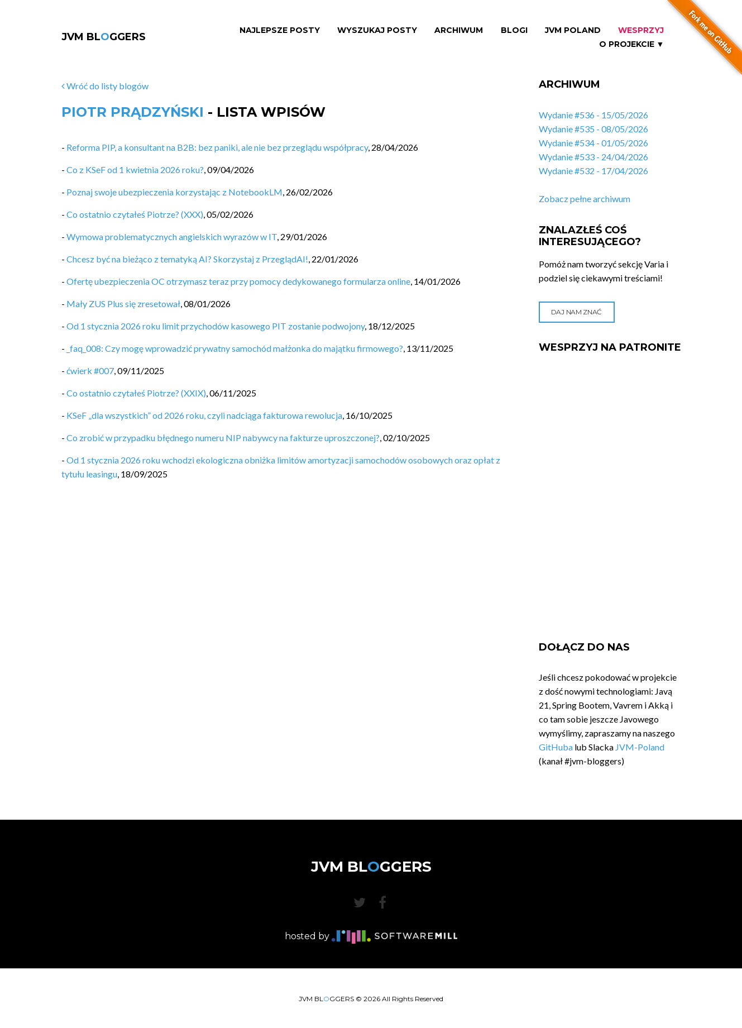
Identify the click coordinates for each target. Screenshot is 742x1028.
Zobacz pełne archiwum (584, 198)
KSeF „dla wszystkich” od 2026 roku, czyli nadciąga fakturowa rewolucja (204, 415)
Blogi (514, 30)
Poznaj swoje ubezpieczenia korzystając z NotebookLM (174, 192)
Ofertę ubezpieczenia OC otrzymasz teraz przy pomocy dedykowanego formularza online (238, 281)
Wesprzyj (641, 30)
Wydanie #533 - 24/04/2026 (593, 156)
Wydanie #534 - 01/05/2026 (593, 142)
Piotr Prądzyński (132, 112)
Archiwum (458, 30)
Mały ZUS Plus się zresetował (123, 303)
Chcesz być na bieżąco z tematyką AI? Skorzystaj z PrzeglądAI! (187, 259)
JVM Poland (573, 30)
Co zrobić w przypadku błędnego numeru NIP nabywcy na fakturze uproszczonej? (223, 437)
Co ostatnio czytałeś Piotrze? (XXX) (134, 214)
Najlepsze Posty (280, 30)
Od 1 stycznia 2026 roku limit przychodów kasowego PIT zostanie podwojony (215, 326)
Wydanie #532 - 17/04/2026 (593, 170)
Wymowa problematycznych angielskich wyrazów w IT (171, 236)
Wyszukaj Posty (377, 30)
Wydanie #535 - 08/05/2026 (593, 128)
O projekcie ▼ (631, 44)
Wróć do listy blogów (105, 85)
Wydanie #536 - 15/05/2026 (593, 114)
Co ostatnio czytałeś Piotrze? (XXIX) (136, 393)
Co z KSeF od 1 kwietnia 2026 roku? (135, 169)
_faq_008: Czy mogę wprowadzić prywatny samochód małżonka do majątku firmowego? (234, 348)
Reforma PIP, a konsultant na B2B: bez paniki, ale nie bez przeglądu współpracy (217, 147)
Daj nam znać (576, 312)
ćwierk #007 (90, 370)
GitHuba (556, 747)
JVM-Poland (639, 747)
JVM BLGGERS (103, 37)
